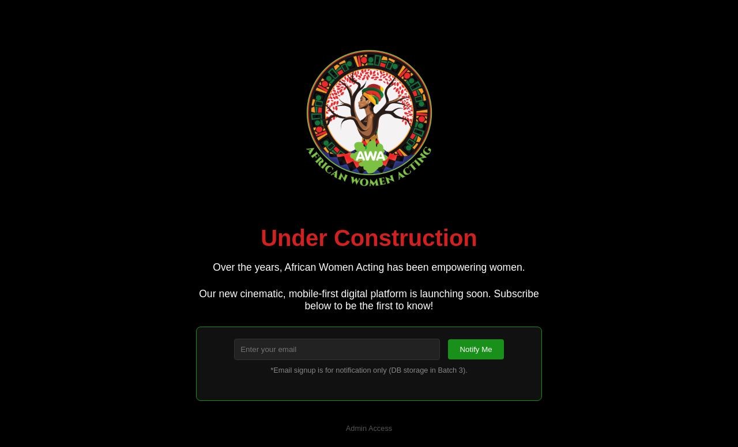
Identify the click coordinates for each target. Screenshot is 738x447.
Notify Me (476, 349)
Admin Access (369, 428)
